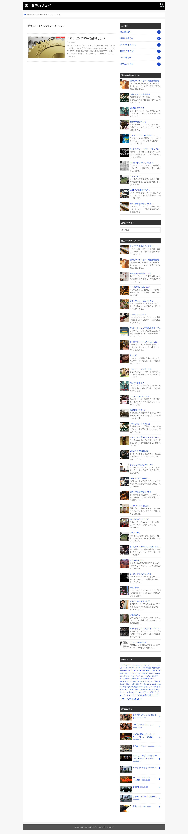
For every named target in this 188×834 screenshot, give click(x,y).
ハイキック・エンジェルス (140, 369)
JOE (139, 668)
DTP (143, 673)
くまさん (132, 665)
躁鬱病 (134, 679)
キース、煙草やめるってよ (140, 574)
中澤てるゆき (146, 684)
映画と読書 (127, 51)
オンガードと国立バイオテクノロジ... (145, 437)
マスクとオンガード (138, 314)
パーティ (130, 681)
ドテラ (131, 695)
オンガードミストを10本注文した (143, 342)
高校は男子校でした (138, 410)
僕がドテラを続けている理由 (141, 204)
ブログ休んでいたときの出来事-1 (138, 717)
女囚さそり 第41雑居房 (139, 451)
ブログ (154, 684)
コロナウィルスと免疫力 (140, 506)
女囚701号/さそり (137, 108)
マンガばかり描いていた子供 (141, 163)
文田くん (152, 673)
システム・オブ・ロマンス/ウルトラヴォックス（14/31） (138, 758)
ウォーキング (124, 665)
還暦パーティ (146, 670)
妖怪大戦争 (134, 588)
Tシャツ (134, 668)
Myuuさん (128, 679)
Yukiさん (126, 673)
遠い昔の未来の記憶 (131, 687)
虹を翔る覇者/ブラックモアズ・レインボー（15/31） (137, 737)
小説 (135, 689)
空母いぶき (135, 807)
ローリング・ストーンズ (140, 676)
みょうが (124, 695)
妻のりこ (149, 695)
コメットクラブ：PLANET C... (142, 135)
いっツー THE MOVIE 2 (139, 396)
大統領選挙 (154, 670)
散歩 (141, 681)
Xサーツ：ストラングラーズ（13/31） (138, 779)
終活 (156, 681)
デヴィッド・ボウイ (151, 687)
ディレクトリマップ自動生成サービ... (145, 328)
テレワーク (133, 673)
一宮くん (128, 684)
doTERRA (139, 695)
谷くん (122, 679)
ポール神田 (140, 679)
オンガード (151, 679)
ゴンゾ (156, 692)
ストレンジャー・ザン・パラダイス (144, 149)
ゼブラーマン (135, 176)
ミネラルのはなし (137, 560)
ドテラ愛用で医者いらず (140, 287)
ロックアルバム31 (146, 692)
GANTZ (134, 788)
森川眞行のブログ (38, 5)
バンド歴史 (129, 689)
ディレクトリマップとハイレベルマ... (145, 629)
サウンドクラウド (149, 681)
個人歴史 (125, 32)
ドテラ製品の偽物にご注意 (140, 274)
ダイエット (139, 665)
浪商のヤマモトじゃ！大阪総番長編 (144, 81)
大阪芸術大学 (136, 684)
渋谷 (129, 670)
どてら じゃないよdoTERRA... (142, 465)
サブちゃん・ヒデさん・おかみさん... (145, 547)
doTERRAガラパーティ (139, 519)
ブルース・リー (136, 670)
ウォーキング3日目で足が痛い (138, 798)
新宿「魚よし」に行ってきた (141, 301)
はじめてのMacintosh (138, 642)
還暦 (145, 679)
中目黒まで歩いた (138, 747)
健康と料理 (126, 38)
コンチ (139, 673)
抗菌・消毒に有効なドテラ (140, 492)
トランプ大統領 (146, 668)
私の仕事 (125, 58)
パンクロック (127, 676)
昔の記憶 (152, 689)
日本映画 (137, 698)
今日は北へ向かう (138, 768)
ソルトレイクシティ (149, 665)
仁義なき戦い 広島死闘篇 (140, 94)
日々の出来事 (128, 45)
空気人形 (133, 355)
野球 (147, 673)
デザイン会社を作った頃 (140, 601)
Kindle (141, 687)
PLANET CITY (142, 689)
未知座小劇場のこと (138, 122)
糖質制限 (155, 668)
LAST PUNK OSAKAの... (140, 190)
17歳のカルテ (135, 615)
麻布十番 (136, 681)
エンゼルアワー (154, 676)
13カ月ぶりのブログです (136, 726)
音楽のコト (126, 64)
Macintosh (123, 681)
